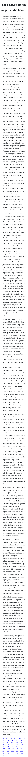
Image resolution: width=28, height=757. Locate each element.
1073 (21, 751)
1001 (13, 753)
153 (13, 748)
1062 (22, 744)
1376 (12, 751)
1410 (17, 744)
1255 (20, 738)
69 (3, 738)
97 (21, 748)
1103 (22, 746)
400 (3, 742)
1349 (21, 740)
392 (3, 746)
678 (12, 740)
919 (18, 753)
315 (13, 746)
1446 (8, 753)
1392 (8, 748)
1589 (17, 742)
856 (7, 738)
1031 (17, 746)
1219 (17, 740)
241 (24, 738)
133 (13, 744)
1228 (8, 746)
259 (12, 742)
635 (3, 740)
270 (8, 740)
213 (3, 753)
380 (3, 755)
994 (15, 738)
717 (8, 751)
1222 (4, 748)
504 (18, 748)
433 (22, 753)
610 (17, 751)
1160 (8, 744)
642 (8, 742)
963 (21, 742)
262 (3, 751)
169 (3, 744)
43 (11, 738)
